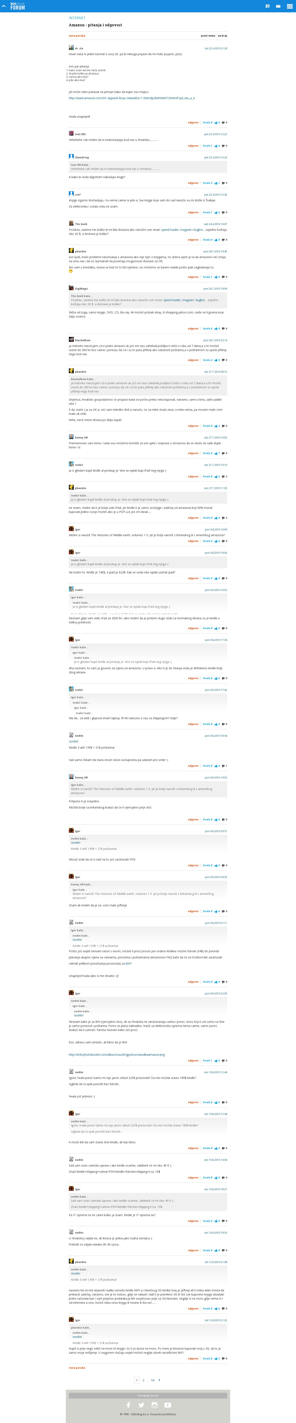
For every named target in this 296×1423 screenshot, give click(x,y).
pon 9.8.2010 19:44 (216, 735)
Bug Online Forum (18, 6)
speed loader (170, 230)
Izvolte (73, 741)
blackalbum (82, 340)
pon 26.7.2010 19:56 (215, 288)
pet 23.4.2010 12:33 (215, 157)
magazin (186, 230)
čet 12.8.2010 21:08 (216, 1262)
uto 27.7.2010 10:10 (215, 465)
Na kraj (222, 35)
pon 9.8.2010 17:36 (216, 640)
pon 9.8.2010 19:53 (216, 777)
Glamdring (82, 157)
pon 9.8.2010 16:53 (216, 590)
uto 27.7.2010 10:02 (215, 437)
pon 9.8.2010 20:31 (216, 831)
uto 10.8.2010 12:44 (215, 1072)
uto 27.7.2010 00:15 (215, 371)
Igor (77, 529)
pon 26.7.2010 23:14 (215, 340)
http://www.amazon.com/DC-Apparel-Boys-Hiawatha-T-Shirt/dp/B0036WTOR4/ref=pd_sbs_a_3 (132, 98)
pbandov (80, 251)
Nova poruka (77, 35)
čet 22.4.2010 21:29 (216, 48)
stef (78, 194)
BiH (128, 963)
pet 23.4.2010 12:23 (215, 134)
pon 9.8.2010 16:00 (216, 529)
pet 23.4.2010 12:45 (215, 194)
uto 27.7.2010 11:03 (215, 488)
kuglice (198, 230)
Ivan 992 (80, 134)
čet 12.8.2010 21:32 (216, 1320)
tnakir (79, 465)
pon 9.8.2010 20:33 (216, 877)
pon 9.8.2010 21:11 (216, 923)
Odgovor (193, 122)
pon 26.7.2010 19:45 (215, 251)
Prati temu (208, 35)
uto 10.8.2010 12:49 (215, 1114)
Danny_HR (81, 437)
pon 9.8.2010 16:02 (216, 552)
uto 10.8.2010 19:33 (215, 1232)
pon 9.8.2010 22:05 (216, 993)
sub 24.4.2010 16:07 (215, 224)
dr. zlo (79, 48)
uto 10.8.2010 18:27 (215, 1189)
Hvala (207, 122)
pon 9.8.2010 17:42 (216, 690)
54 (152, 1380)
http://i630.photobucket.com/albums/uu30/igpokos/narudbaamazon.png (117, 1055)
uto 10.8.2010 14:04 (215, 1160)
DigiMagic (81, 288)
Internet (77, 18)
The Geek (81, 224)
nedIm (79, 735)
